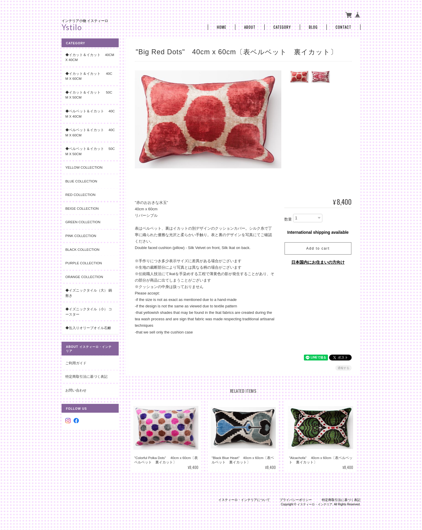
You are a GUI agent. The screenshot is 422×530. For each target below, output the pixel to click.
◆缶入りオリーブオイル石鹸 (88, 328)
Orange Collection (84, 277)
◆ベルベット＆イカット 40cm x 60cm (90, 132)
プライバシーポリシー (296, 500)
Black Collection (82, 249)
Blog (313, 27)
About (250, 27)
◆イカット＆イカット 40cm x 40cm (89, 57)
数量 (288, 219)
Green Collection (83, 222)
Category (282, 27)
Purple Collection (83, 263)
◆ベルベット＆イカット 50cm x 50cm (90, 151)
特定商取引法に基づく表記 (86, 376)
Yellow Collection (84, 167)
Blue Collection (81, 181)
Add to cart (318, 248)
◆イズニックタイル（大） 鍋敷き (88, 292)
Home (221, 27)
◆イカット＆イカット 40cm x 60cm (88, 76)
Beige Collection (82, 208)
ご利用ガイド (75, 363)
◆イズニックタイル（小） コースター (88, 311)
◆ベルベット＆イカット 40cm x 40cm (90, 113)
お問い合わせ (75, 390)
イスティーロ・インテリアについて (244, 500)
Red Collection (80, 195)
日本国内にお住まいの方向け (318, 262)
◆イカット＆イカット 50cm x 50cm (88, 94)
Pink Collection (80, 236)
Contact (343, 27)
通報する (343, 368)
